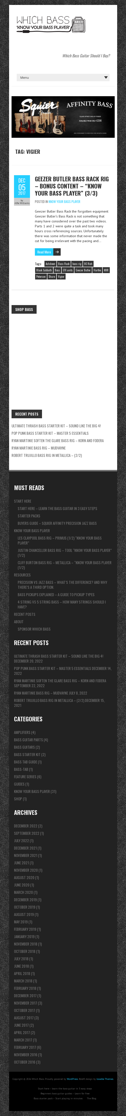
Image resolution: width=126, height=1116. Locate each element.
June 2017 (21, 1025)
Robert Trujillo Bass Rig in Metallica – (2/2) (47, 455)
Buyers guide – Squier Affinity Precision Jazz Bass (57, 523)
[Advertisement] (63, 353)
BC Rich (88, 264)
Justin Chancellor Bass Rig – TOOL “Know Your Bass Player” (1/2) (65, 552)
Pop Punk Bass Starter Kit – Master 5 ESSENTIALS (50, 433)
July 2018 (21, 958)
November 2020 (26, 870)
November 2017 (25, 1003)
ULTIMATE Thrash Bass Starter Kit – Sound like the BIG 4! (56, 425)
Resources (22, 574)
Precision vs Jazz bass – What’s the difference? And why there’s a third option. (62, 584)
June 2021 (21, 862)
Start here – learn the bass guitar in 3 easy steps (57, 508)
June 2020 (21, 884)
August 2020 (24, 877)
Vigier (61, 277)
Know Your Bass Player (64, 201)
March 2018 (23, 980)
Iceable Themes (105, 1079)
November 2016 (25, 1054)
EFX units (68, 270)
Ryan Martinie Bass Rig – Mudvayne (39, 447)
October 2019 (24, 907)
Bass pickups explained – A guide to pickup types (56, 594)
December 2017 (25, 995)
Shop (18, 798)
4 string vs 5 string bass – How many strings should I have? (62, 604)
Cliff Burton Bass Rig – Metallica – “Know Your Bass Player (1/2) (65, 565)
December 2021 (25, 848)
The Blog (91, 1098)
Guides (19, 784)
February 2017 (25, 1047)
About (19, 621)
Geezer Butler (83, 270)
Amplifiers (22, 732)
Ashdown (50, 264)
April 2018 (22, 973)
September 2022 (26, 833)
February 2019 (25, 929)
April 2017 (22, 1032)
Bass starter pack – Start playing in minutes (58, 1098)
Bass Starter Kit (27, 754)
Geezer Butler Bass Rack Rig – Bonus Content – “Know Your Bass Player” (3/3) (72, 185)
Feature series (25, 776)
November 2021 (25, 855)
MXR (106, 270)
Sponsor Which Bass (34, 629)
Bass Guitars (24, 747)
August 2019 (24, 914)
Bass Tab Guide (25, 761)
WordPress (72, 1079)
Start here (22, 501)
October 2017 (24, 1010)
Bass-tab (21, 769)
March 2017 (23, 1039)
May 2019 (21, 921)
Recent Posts (24, 614)
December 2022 (25, 825)
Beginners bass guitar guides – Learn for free (65, 1093)
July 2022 (21, 840)
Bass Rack (64, 264)
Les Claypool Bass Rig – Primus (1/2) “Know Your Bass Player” (60, 540)
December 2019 (25, 899)
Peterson (41, 277)
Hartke (97, 270)
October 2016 (24, 1062)
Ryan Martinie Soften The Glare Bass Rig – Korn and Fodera (58, 440)
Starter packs (29, 515)
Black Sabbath (44, 270)
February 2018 (25, 988)
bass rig (76, 264)
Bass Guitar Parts (28, 739)
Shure (52, 277)
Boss (57, 270)
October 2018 (24, 951)
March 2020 (23, 892)
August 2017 (24, 1017)
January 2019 (24, 936)
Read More (44, 251)
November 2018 (25, 943)
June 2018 (21, 966)
